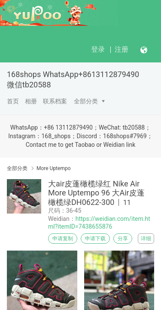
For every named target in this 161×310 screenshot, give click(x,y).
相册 (31, 101)
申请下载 (95, 239)
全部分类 (86, 101)
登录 (98, 49)
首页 (13, 101)
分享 (123, 239)
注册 (121, 49)
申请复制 (62, 239)
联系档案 (55, 101)
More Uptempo (53, 168)
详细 (146, 239)
